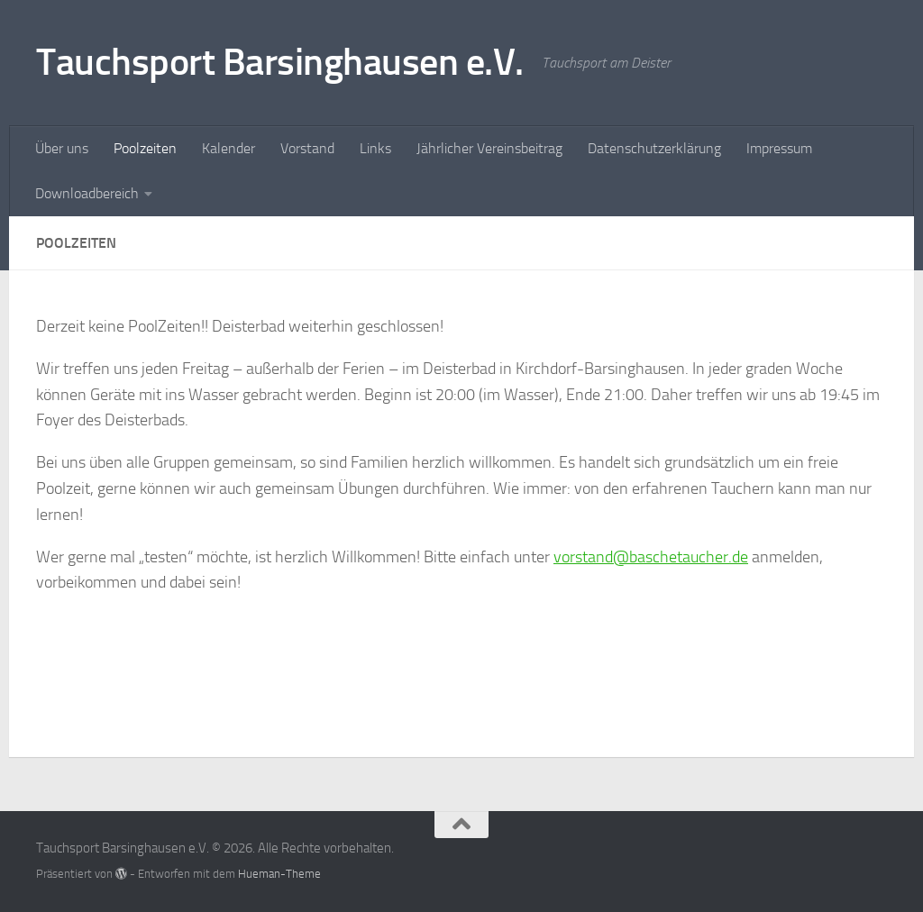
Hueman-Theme (279, 873)
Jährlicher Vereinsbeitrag (489, 148)
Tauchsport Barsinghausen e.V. (280, 62)
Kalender (228, 148)
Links (375, 148)
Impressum (779, 148)
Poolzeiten (145, 148)
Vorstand (307, 148)
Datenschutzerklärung (654, 148)
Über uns (61, 148)
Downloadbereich (87, 193)
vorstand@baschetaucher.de (650, 557)
